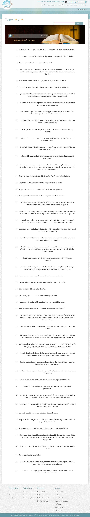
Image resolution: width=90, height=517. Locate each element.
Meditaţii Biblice (42, 492)
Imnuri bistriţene (60, 498)
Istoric (11, 492)
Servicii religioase (60, 492)
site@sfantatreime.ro (62, 515)
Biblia (39, 495)
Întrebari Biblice (42, 501)
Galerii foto (58, 510)
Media (77, 5)
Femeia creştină (28, 498)
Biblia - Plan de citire (44, 498)
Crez (10, 495)
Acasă (43, 5)
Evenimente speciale (61, 501)
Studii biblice (58, 507)
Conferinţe (58, 504)
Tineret (25, 495)
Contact (84, 5)
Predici (56, 495)
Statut (11, 498)
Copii (24, 492)
